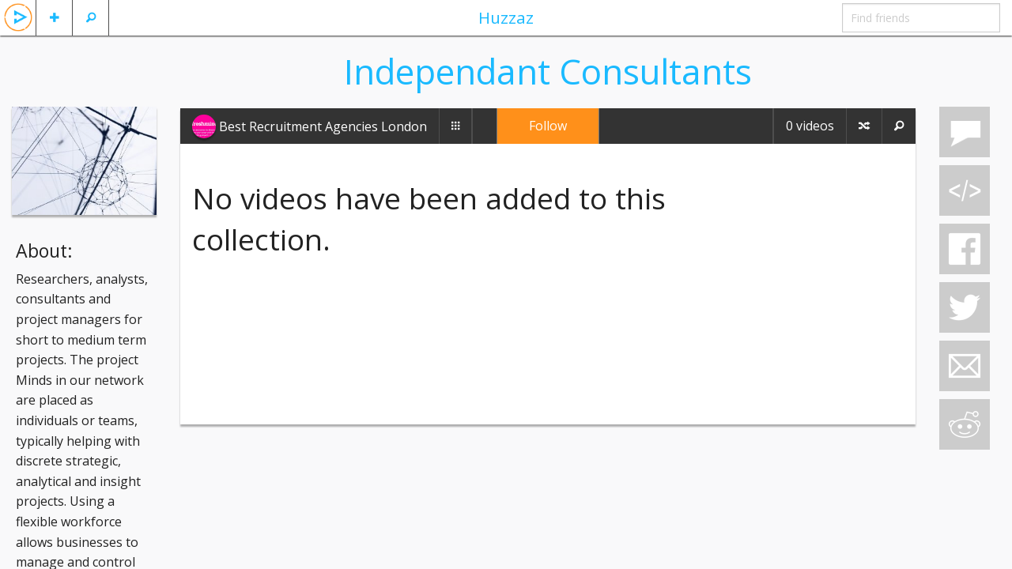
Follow (548, 125)
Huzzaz (506, 17)
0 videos (810, 125)
